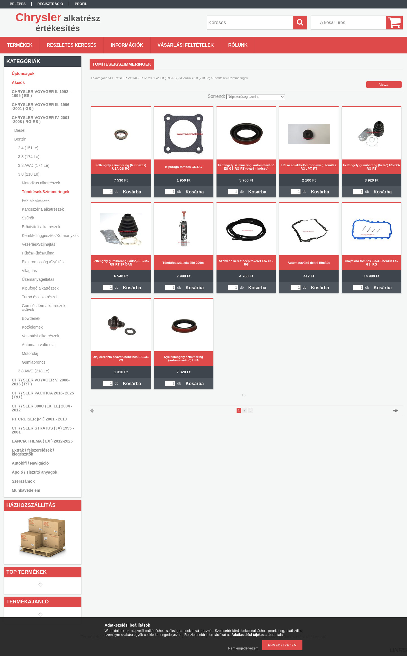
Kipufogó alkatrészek (40, 288)
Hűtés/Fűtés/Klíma (38, 253)
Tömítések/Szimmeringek (45, 191)
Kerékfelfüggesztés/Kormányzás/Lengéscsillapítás (50, 235)
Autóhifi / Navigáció (30, 463)
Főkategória (99, 78)
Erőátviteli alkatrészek (41, 227)
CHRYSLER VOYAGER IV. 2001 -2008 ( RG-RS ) (144, 78)
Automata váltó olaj (38, 344)
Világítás (29, 270)
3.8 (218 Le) (201, 78)
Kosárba (132, 191)
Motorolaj (30, 353)
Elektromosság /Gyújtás (43, 262)
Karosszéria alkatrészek (43, 209)
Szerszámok (23, 481)
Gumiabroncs (33, 362)
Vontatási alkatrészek (40, 336)
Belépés (18, 4)
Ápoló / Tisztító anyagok (34, 472)
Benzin (186, 78)
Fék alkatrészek (35, 200)
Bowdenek (31, 318)
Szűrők (28, 218)
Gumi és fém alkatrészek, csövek (44, 307)
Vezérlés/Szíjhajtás (38, 244)
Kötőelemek (32, 327)
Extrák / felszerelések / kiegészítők (33, 452)
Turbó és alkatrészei (39, 297)
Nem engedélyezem (243, 648)
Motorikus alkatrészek (41, 183)
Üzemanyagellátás (38, 279)
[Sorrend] (255, 96)
